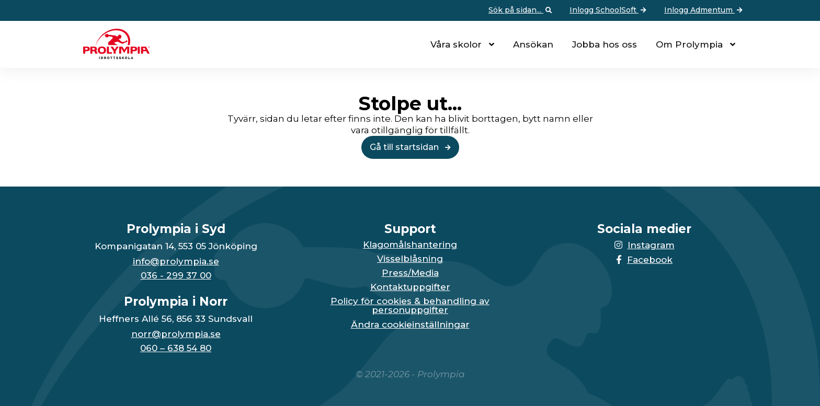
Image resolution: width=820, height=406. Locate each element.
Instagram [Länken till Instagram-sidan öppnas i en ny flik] (644, 245)
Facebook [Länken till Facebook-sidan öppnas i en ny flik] (644, 259)
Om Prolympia (689, 44)
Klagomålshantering (410, 244)
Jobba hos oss (604, 44)
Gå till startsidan (410, 147)
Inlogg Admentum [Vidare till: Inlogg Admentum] (704, 10)
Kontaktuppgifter (410, 287)
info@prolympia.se (176, 261)
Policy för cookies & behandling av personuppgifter (410, 306)
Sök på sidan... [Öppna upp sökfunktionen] (521, 10)
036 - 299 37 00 (176, 275)
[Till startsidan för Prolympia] (112, 56)
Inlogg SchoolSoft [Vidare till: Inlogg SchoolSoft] (609, 10)
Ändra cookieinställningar (410, 324)
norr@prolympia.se (176, 334)
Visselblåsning (410, 258)
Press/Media (410, 273)
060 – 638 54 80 (175, 348)
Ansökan (533, 44)
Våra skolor (456, 44)
